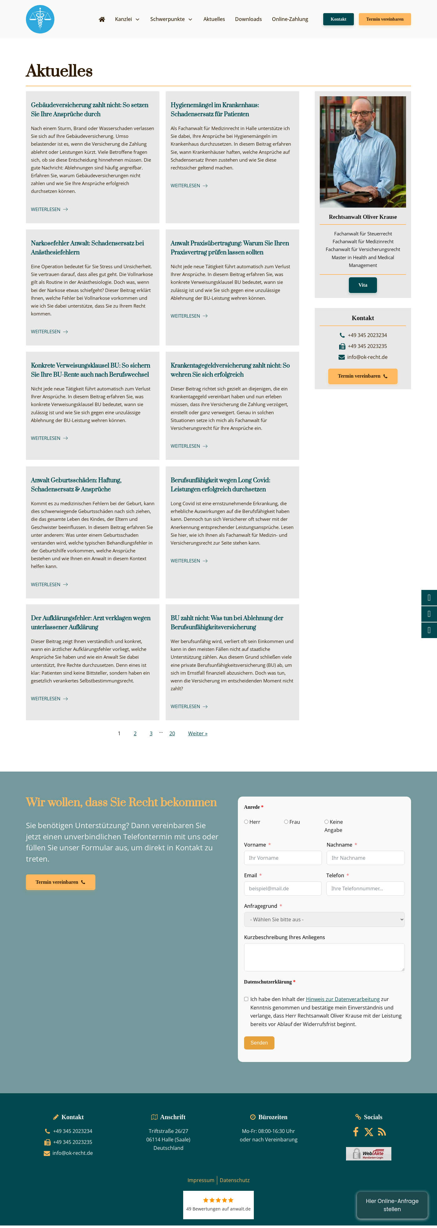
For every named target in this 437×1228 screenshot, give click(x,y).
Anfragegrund (260, 908)
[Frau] (286, 825)
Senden (259, 1045)
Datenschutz (235, 1183)
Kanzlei (128, 20)
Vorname (255, 847)
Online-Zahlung (290, 20)
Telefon (335, 878)
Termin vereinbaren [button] (385, 20)
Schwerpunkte (171, 20)
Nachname (339, 847)
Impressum (201, 1183)
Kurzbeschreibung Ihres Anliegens (284, 940)
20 (172, 736)
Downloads (248, 20)
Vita (363, 287)
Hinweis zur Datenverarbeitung (343, 1002)
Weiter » (198, 736)
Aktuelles (214, 20)
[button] (363, 380)
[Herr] (246, 825)
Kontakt (338, 20)
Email (250, 878)
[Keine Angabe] (326, 825)
